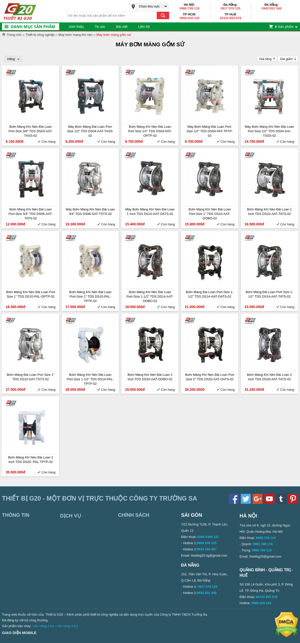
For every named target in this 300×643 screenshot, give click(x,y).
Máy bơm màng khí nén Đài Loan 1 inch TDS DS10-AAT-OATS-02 (150, 211)
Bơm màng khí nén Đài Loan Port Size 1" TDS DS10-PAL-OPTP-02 (30, 294)
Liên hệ (144, 27)
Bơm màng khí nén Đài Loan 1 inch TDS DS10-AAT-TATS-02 (269, 211)
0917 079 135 (231, 8)
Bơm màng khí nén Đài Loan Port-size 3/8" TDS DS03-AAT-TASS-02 (30, 131)
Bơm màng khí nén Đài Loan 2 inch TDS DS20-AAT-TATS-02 (269, 377)
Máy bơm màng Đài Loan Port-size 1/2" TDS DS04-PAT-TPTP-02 (210, 131)
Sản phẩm (284, 27)
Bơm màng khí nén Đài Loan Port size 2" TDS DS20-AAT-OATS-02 (209, 377)
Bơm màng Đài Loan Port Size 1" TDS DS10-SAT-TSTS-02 (30, 377)
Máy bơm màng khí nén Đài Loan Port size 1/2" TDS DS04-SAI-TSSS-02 (269, 131)
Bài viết (121, 27)
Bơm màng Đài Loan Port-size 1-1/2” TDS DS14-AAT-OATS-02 (210, 294)
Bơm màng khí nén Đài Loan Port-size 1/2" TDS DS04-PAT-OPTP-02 (150, 131)
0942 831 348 (272, 8)
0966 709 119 (190, 8)
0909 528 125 (190, 18)
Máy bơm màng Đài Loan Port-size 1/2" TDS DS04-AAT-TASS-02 (90, 131)
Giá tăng (265, 59)
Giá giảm (286, 59)
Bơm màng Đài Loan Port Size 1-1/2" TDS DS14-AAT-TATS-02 (269, 294)
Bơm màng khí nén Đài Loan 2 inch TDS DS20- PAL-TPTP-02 (30, 459)
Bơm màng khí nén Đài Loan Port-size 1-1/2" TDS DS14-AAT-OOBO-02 (149, 296)
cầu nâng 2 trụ (43, 626)
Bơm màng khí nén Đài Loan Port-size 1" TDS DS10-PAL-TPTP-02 (90, 296)
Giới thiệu (76, 27)
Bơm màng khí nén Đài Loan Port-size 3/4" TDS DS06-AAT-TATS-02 (30, 213)
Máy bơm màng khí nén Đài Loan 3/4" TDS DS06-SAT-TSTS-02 (90, 211)
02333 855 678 (230, 18)
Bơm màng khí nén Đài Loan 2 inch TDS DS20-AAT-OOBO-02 (150, 377)
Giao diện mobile (19, 633)
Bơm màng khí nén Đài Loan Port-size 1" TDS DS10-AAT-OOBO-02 (210, 213)
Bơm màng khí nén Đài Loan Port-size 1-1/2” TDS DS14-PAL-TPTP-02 (90, 379)
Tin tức (100, 27)
